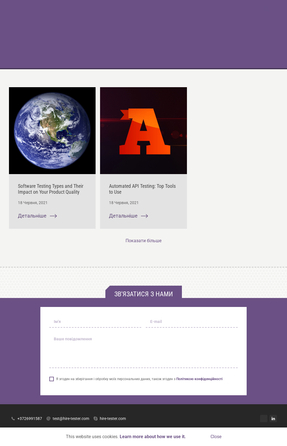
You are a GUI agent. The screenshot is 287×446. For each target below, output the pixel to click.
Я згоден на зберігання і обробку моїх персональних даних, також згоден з (139, 379)
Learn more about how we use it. (153, 436)
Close (215, 436)
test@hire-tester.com (68, 418)
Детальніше (37, 215)
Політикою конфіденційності (199, 379)
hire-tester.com (110, 418)
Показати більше (143, 240)
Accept (198, 436)
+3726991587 (26, 418)
